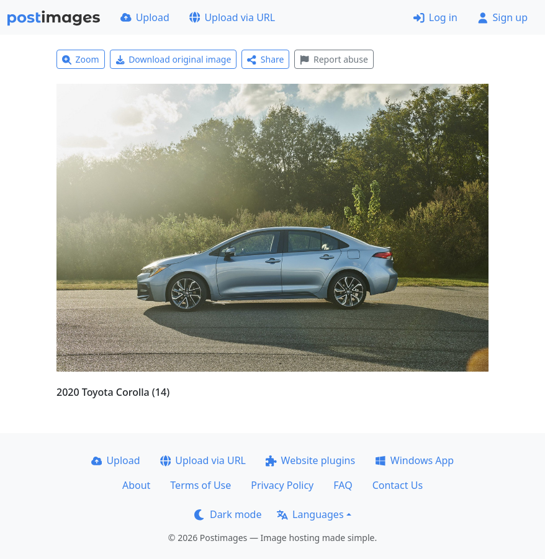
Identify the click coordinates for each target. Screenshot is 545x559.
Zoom (80, 59)
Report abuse (333, 59)
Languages (310, 514)
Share (265, 59)
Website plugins (310, 460)
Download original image (173, 59)
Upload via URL (232, 17)
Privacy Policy (282, 485)
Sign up (502, 17)
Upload (144, 17)
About (136, 485)
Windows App (414, 460)
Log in (435, 17)
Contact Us (397, 485)
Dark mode (227, 514)
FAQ (342, 485)
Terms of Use (200, 485)
